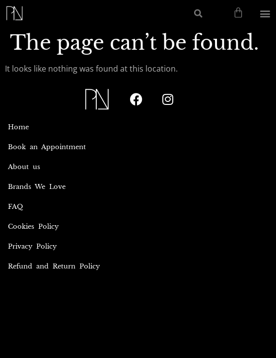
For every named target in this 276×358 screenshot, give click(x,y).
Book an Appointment (47, 147)
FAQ (15, 206)
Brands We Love (37, 186)
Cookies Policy (33, 226)
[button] (198, 13)
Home (18, 127)
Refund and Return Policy (54, 266)
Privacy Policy (32, 246)
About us (24, 167)
